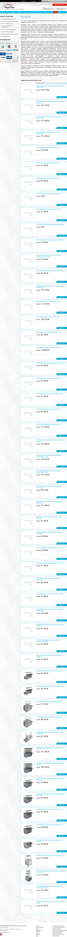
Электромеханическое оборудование (7, 26)
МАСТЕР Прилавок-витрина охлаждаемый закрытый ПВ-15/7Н (48, 471)
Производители (5, 40)
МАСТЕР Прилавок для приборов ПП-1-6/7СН (49, 594)
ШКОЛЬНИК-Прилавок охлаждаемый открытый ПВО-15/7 (50, 794)
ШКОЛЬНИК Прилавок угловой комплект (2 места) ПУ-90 (51, 902)
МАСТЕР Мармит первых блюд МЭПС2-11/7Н (49, 378)
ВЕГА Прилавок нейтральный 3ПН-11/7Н (48, 163)
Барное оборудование (7, 23)
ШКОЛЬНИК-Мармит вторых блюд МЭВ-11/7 (49, 701)
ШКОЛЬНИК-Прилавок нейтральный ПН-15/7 (49, 824)
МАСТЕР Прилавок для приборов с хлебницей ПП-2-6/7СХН (49, 609)
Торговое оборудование (7, 31)
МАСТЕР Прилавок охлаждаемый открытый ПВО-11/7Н (49, 486)
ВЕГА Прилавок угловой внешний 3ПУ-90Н (48, 193)
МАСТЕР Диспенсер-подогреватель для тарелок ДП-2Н (50, 625)
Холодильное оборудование (8, 19)
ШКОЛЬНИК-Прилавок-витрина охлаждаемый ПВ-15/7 (49, 763)
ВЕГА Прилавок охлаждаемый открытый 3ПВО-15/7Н (48, 132)
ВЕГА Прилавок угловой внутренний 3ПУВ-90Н (50, 224)
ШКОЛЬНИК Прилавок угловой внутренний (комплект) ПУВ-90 (49, 886)
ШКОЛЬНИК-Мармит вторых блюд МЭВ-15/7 (49, 717)
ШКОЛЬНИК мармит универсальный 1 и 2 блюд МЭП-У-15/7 (50, 733)
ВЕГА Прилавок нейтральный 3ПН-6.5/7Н (48, 147)
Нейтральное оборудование (8, 29)
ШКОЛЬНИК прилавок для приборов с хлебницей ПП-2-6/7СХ (51, 871)
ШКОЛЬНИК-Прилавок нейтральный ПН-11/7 (49, 809)
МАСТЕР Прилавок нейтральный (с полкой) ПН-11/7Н (49, 517)
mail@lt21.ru (24, 1)
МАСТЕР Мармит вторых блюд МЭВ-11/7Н (48, 409)
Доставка (44, 12)
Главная (3, 12)
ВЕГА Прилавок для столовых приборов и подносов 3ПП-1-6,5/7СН (48, 255)
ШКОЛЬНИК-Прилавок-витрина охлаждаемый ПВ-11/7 (49, 748)
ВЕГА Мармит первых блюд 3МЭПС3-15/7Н (48, 347)
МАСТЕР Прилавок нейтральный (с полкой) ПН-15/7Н (49, 532)
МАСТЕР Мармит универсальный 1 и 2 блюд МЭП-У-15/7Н (51, 440)
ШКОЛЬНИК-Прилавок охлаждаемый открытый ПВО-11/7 (50, 779)
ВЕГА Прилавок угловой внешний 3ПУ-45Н (48, 209)
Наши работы (31, 12)
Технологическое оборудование (9, 21)
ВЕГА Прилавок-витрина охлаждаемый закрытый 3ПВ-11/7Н (50, 86)
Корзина (34, 1)
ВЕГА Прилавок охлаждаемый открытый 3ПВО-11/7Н (48, 117)
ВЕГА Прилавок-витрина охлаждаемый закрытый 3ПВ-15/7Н (50, 102)
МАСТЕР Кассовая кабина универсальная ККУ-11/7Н (48, 579)
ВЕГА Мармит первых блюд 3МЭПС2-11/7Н (48, 332)
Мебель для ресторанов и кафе (9, 34)
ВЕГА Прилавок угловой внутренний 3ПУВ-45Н (50, 240)
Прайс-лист (38, 12)
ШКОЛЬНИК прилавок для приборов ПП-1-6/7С (50, 855)
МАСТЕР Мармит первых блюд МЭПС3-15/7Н (49, 393)
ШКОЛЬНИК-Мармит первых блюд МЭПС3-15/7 (50, 686)
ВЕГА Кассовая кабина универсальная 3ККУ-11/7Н (51, 270)
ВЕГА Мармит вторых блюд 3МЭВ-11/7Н (48, 301)
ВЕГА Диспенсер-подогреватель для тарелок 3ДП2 (51, 363)
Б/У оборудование (5, 36)
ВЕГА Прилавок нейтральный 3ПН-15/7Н (48, 178)
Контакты (50, 12)
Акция (55, 12)
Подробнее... (61, 97)
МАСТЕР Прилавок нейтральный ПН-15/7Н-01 (49, 563)
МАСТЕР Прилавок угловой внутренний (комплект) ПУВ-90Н (47, 640)
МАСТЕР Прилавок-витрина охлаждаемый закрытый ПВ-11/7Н (48, 455)
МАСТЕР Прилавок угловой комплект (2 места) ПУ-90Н (50, 656)
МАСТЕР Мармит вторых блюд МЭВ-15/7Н (48, 424)
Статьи (25, 12)
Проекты (19, 12)
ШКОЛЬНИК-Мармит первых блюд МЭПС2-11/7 (50, 670)
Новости (60, 12)
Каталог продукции (11, 12)
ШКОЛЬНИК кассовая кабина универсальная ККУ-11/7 (49, 840)
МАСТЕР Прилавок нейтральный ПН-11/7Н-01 (49, 547)
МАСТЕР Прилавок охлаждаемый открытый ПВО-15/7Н (49, 502)
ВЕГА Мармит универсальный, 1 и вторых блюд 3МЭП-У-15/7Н (50, 286)
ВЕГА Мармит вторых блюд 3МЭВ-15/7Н (48, 317)
